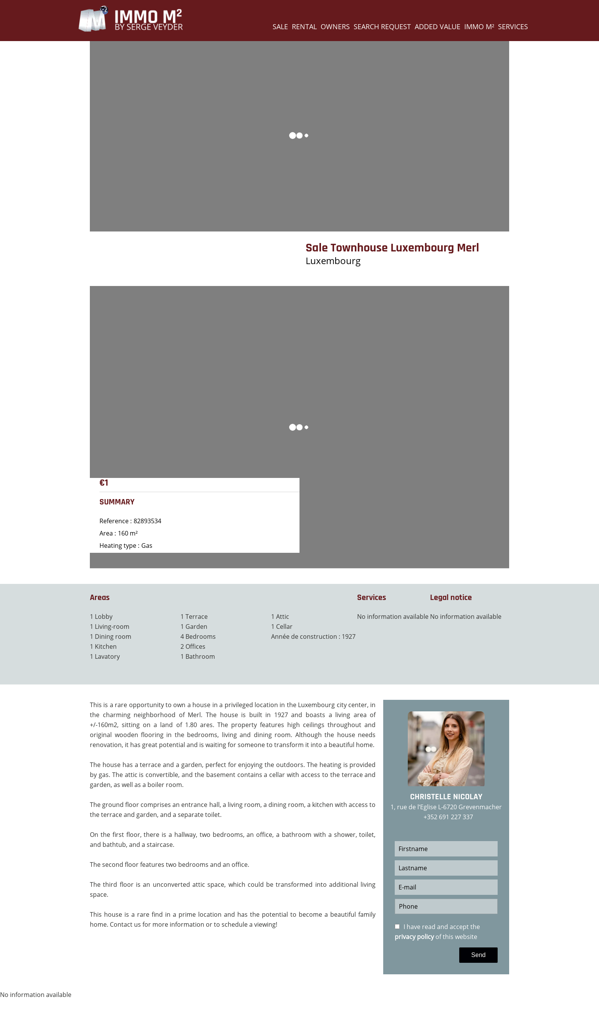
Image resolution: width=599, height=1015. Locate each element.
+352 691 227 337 (448, 817)
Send (478, 955)
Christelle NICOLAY (446, 797)
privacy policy (414, 936)
